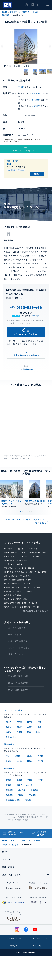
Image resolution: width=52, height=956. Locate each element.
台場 (38, 732)
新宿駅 (8, 785)
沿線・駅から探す (16, 641)
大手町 (8, 732)
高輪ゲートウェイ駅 (24, 785)
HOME (4, 12)
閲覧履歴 (26, 4)
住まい (5, 852)
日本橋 (29, 722)
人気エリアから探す (13, 710)
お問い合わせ (38, 4)
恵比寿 (19, 727)
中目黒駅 (34, 790)
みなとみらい (11, 737)
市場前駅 (36, 100)
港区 (7, 756)
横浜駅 (28, 800)
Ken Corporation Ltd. (7, 5)
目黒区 (29, 761)
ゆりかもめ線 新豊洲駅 (18, 690)
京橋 (39, 722)
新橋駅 (19, 780)
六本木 (19, 722)
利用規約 (14, 946)
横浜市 (40, 761)
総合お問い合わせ (14, 938)
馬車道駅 (9, 795)
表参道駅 (9, 790)
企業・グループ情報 (11, 875)
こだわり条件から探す (19, 648)
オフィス (14, 841)
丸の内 (19, 732)
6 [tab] (31, 511)
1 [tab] (20, 511)
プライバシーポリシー (38, 938)
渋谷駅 (40, 780)
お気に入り (32, 4)
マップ (36, 316)
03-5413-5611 (26, 313)
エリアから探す (15, 628)
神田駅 (21, 795)
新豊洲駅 (36, 106)
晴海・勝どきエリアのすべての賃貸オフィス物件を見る (26, 521)
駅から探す (9, 768)
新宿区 (8, 761)
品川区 (19, 761)
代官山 (8, 727)
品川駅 (29, 780)
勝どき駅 (5, 15)
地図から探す (14, 654)
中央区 (35, 12)
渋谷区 (17, 756)
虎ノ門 (8, 722)
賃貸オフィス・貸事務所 (19, 12)
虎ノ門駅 (21, 790)
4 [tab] (27, 511)
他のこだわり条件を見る (34, 611)
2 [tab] (22, 511)
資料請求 (36, 174)
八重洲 (29, 727)
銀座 (29, 732)
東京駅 (8, 780)
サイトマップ (38, 946)
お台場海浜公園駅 (13, 800)
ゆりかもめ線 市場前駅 (18, 683)
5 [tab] (29, 511)
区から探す (13, 634)
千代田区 (29, 756)
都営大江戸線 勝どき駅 (18, 676)
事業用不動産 (8, 867)
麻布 (39, 727)
